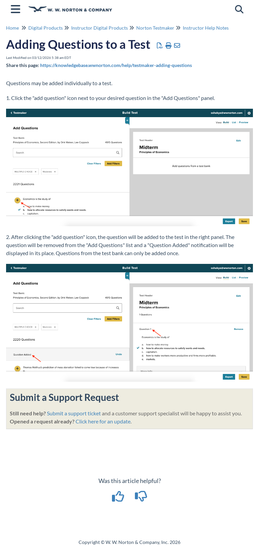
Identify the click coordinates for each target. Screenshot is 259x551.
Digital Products (45, 28)
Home (12, 28)
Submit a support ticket (74, 413)
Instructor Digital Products (99, 28)
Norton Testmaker (155, 28)
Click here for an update (103, 421)
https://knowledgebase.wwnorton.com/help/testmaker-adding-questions (116, 65)
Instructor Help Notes (206, 28)
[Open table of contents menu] (16, 8)
